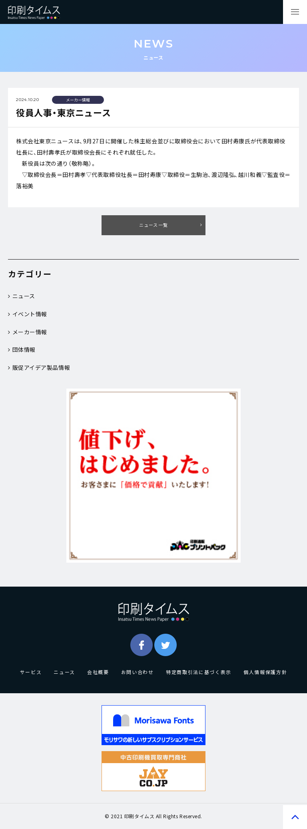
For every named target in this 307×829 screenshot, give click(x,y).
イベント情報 (27, 314)
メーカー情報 (27, 332)
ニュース (21, 296)
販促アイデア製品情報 (39, 367)
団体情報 (22, 349)
